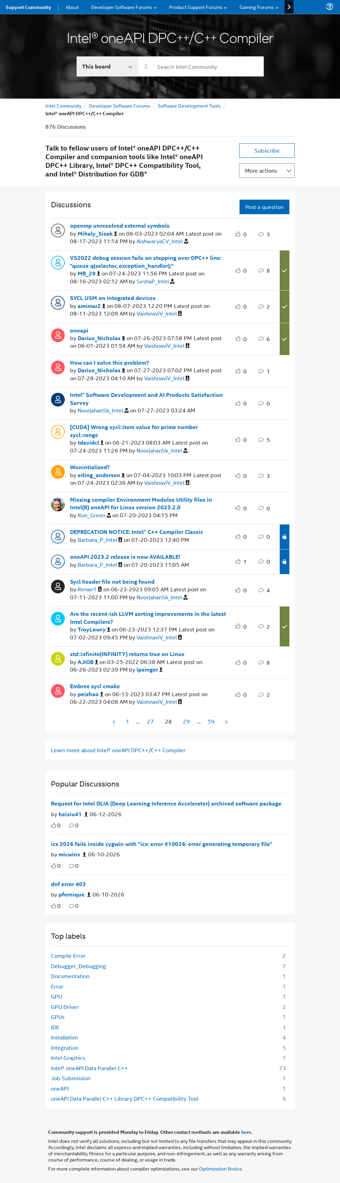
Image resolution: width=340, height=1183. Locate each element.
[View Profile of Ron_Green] (94, 515)
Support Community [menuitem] (28, 7)
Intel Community (63, 105)
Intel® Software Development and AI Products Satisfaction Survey (146, 399)
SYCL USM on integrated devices (113, 298)
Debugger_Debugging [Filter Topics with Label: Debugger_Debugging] (78, 966)
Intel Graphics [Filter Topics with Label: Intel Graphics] (68, 1058)
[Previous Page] (114, 722)
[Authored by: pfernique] (74, 894)
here (246, 1132)
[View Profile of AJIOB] (88, 662)
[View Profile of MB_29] (89, 273)
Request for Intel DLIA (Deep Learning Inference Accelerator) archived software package (166, 803)
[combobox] (201, 66)
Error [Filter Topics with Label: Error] (57, 986)
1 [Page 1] (127, 721)
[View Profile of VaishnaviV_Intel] (159, 313)
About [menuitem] (72, 6)
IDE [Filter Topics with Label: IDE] (55, 1027)
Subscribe (267, 150)
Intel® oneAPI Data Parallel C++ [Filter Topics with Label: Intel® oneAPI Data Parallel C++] (89, 1068)
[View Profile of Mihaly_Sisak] (97, 233)
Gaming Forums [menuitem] (256, 6)
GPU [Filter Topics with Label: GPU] (56, 996)
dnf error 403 (68, 884)
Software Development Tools (189, 105)
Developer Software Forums (119, 105)
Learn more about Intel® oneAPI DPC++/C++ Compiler (118, 750)
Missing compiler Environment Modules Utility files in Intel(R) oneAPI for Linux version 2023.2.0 (141, 503)
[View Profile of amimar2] (91, 306)
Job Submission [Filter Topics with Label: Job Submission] (70, 1078)
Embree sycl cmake (95, 686)
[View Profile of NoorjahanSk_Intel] (103, 410)
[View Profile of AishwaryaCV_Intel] (162, 241)
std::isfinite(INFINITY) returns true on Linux (127, 654)
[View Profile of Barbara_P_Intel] (100, 540)
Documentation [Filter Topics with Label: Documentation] (70, 976)
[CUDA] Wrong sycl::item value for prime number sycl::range (134, 431)
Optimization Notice (220, 1168)
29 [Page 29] (186, 721)
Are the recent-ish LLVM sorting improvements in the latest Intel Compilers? (148, 618)
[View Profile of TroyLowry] (94, 629)
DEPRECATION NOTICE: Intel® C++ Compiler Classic (136, 532)
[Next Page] (226, 722)
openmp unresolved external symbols (119, 225)
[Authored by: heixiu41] (73, 814)
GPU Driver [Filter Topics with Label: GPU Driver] (65, 1007)
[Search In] (108, 66)
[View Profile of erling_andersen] (101, 475)
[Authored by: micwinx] (72, 854)
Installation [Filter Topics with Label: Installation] (64, 1037)
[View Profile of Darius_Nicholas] (101, 338)
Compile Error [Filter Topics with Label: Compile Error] (68, 955)
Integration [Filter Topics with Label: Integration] (64, 1048)
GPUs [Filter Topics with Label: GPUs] (57, 1017)
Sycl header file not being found (112, 581)
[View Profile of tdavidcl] (91, 442)
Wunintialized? (90, 467)
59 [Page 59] (211, 721)
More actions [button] (261, 170)
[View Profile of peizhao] (90, 694)
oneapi (79, 330)
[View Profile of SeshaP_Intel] (155, 281)
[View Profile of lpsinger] (150, 669)
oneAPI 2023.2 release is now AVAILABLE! (125, 557)
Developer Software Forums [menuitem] (121, 6)
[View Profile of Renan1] (90, 589)
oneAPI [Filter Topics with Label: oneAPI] (60, 1088)
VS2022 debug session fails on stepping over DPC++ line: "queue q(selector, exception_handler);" (145, 262)
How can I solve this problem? (109, 362)
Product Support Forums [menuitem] (196, 6)
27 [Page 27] (150, 721)
